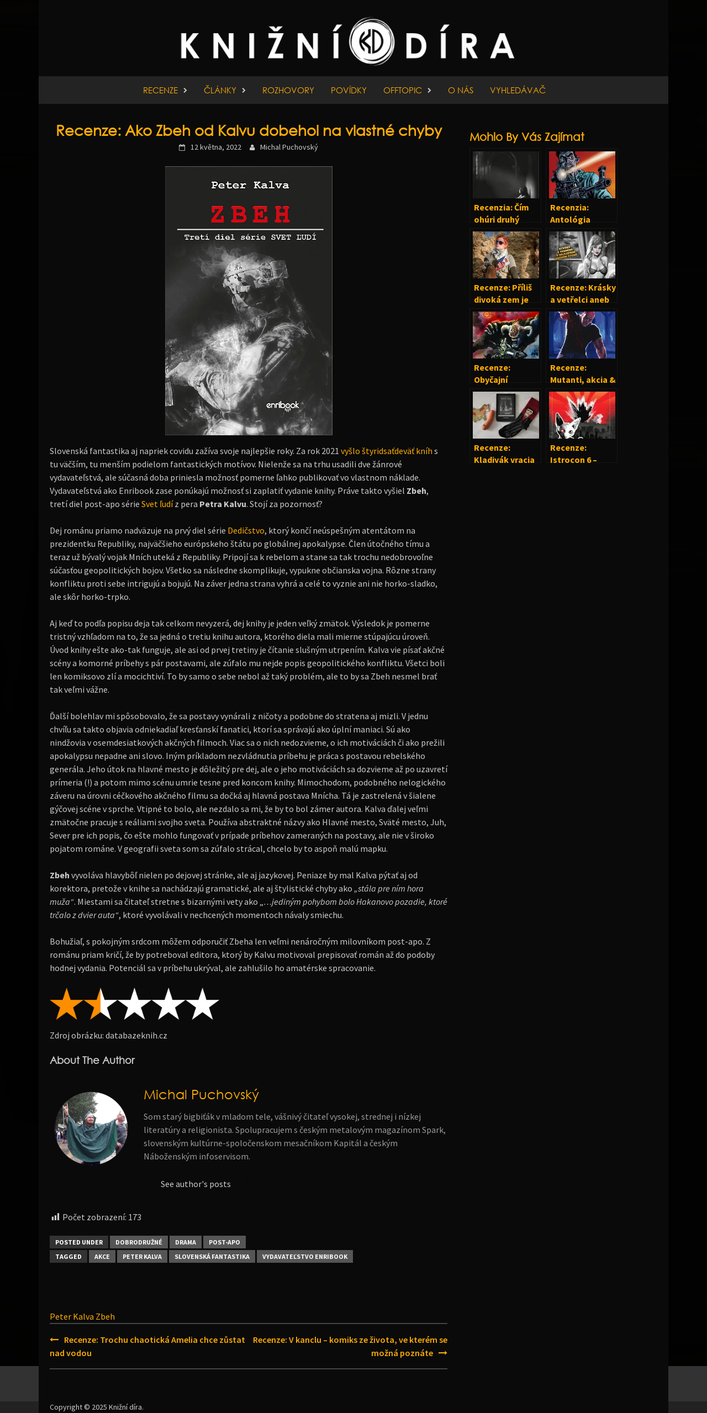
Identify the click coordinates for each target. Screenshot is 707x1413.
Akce (102, 1256)
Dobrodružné (138, 1242)
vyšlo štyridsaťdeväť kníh (386, 450)
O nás (460, 90)
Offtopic (402, 90)
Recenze (160, 90)
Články (220, 90)
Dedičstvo (246, 530)
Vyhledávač (518, 90)
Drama (185, 1242)
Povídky (349, 90)
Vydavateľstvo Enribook (304, 1256)
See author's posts (196, 1183)
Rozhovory (288, 90)
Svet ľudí (157, 503)
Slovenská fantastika (212, 1256)
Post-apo (224, 1242)
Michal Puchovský (289, 147)
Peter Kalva (142, 1256)
